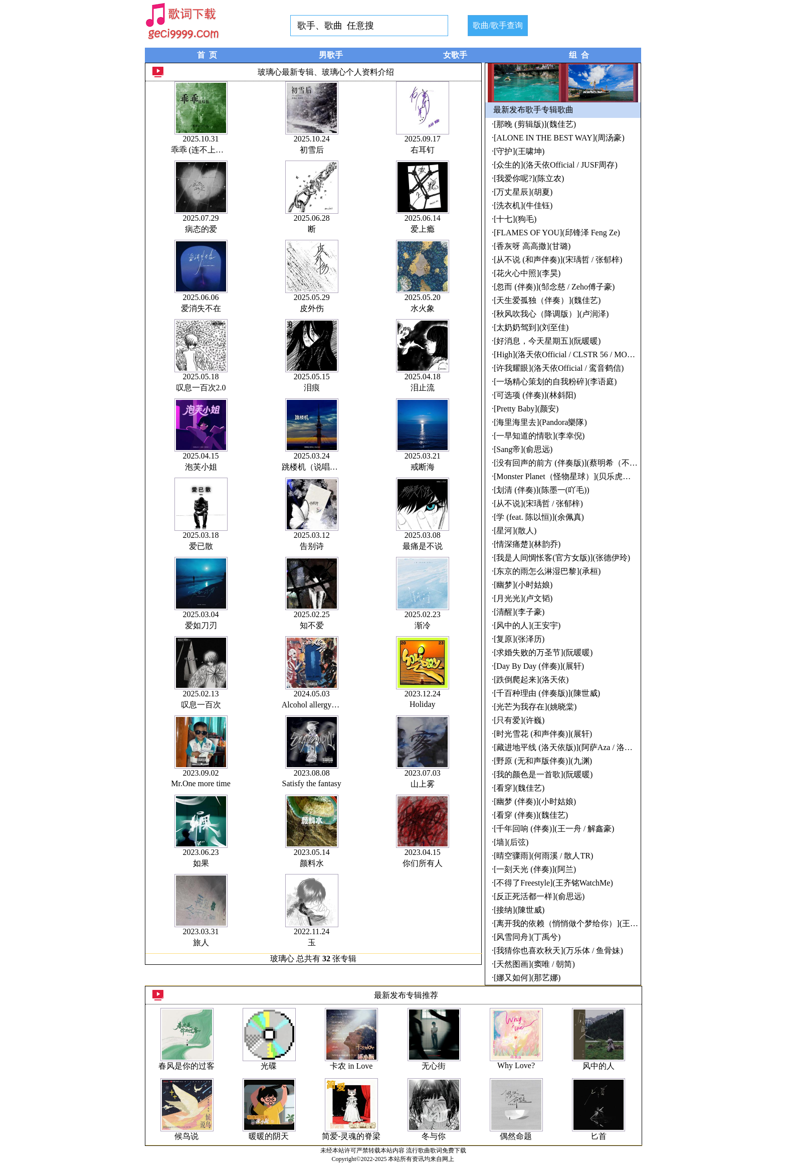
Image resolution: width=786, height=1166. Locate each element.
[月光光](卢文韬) (523, 598)
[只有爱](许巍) (519, 720)
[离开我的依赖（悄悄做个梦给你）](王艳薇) (571, 923)
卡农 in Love (351, 1066)
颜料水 (312, 863)
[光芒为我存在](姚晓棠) (535, 706)
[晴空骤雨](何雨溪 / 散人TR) (543, 855)
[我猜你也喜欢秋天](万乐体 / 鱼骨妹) (558, 950)
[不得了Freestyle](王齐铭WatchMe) (553, 883)
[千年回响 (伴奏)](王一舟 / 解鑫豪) (554, 828)
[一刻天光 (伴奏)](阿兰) (535, 869)
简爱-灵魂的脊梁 (351, 1136)
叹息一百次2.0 (201, 387)
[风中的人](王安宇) (527, 625)
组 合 (579, 55)
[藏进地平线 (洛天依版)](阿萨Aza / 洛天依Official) (581, 747)
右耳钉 (423, 149)
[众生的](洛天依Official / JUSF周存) (556, 165)
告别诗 (312, 546)
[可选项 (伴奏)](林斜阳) (535, 395)
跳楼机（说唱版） (314, 467)
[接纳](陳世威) (519, 910)
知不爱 (312, 625)
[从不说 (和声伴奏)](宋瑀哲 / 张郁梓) (558, 259)
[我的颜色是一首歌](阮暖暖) (543, 774)
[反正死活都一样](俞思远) (539, 896)
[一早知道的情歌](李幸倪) (539, 435)
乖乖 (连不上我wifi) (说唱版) (221, 149)
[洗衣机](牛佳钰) (523, 205)
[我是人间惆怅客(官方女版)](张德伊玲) (562, 557)
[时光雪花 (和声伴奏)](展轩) (543, 734)
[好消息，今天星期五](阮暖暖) (547, 341)
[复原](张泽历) (519, 639)
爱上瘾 (423, 229)
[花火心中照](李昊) (527, 273)
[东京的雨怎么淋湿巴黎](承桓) (547, 571)
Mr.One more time (201, 783)
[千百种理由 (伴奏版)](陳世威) (547, 693)
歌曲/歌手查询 (498, 25)
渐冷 (423, 625)
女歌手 (455, 55)
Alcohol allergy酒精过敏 (323, 704)
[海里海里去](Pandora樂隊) (540, 422)
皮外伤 (312, 308)
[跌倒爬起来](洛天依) (531, 679)
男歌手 (331, 55)
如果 (201, 863)
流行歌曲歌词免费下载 (436, 1150)
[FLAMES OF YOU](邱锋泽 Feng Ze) (557, 232)
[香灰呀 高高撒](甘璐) (532, 246)
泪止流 (423, 387)
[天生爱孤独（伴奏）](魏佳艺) (547, 300)
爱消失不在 (201, 308)
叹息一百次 (201, 704)
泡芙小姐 (201, 467)
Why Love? (516, 1065)
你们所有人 (423, 863)
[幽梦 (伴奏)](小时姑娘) (535, 801)
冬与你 (434, 1136)
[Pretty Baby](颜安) (526, 408)
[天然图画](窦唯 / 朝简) (534, 964)
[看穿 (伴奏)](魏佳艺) (531, 815)
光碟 (269, 1066)
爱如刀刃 (201, 625)
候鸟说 (186, 1136)
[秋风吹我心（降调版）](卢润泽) (551, 314)
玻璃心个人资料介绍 (358, 72)
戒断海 (423, 467)
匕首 (599, 1136)
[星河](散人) (515, 530)
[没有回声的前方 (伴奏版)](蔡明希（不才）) (571, 463)
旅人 (201, 942)
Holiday (423, 704)
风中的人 (598, 1066)
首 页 (207, 55)
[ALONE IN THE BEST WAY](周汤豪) (559, 137)
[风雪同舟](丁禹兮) (527, 937)
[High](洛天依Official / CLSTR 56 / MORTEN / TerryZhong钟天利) (606, 354)
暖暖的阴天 (269, 1136)
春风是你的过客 (186, 1066)
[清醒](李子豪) (519, 612)
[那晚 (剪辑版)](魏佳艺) (535, 124)
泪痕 (312, 387)
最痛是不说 (423, 546)
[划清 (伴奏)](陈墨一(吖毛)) (542, 490)
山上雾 (423, 784)
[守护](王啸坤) (519, 151)
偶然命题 (516, 1136)
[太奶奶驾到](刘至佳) (531, 327)
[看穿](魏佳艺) (519, 788)
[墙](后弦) (511, 842)
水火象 (423, 308)
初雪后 (312, 149)
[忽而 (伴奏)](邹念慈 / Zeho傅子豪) (554, 286)
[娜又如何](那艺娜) (527, 977)
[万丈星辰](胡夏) (523, 192)
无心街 (434, 1066)
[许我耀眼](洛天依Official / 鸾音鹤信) (559, 368)
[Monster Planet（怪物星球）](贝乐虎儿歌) (568, 476)
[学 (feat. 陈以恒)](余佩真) (539, 517)
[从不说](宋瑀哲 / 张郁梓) (538, 503)
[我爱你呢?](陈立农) (529, 178)
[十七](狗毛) (515, 219)
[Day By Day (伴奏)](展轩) (539, 666)
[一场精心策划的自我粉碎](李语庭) (555, 381)
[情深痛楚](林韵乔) (527, 544)
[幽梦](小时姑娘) (523, 584)
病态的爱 (201, 229)
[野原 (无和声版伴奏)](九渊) (543, 761)
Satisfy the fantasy (311, 783)
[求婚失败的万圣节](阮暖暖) (543, 652)
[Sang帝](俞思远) (523, 449)
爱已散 (201, 546)
